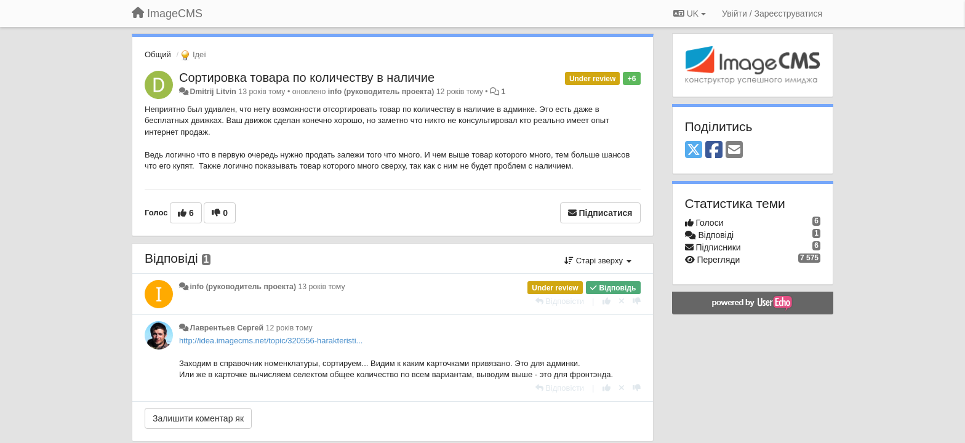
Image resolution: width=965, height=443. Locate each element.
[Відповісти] (560, 301)
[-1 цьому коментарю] (637, 301)
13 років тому (321, 286)
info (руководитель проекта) (381, 91)
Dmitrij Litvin (213, 91)
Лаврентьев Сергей (226, 328)
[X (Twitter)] (693, 150)
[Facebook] (714, 150)
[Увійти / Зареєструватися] (772, 13)
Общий (158, 54)
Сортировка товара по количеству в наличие (306, 77)
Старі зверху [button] (597, 260)
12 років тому (289, 328)
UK (689, 13)
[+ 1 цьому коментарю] (607, 301)
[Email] (734, 150)
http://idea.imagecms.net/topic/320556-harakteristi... (270, 340)
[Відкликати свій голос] (622, 301)
